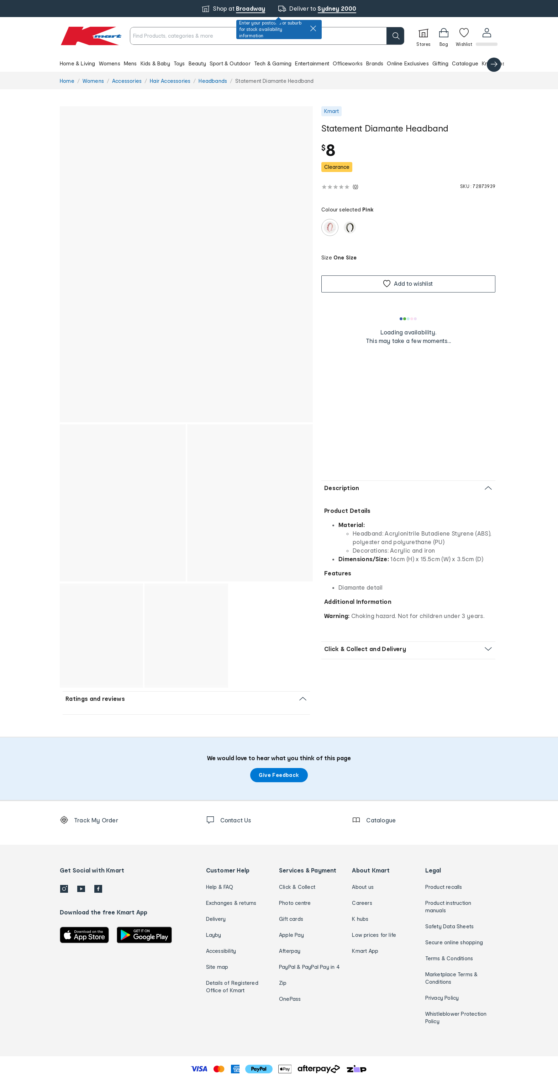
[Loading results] (408, 318)
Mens (130, 63)
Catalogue (465, 63)
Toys (179, 63)
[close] (313, 28)
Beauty (197, 63)
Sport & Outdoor (230, 63)
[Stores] (423, 35)
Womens (109, 63)
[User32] (486, 35)
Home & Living (77, 63)
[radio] (329, 227)
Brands (374, 63)
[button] (279, 63)
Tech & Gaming (273, 63)
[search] (395, 36)
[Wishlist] (463, 35)
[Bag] (443, 35)
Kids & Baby (155, 63)
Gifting (440, 63)
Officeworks (348, 63)
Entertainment (312, 63)
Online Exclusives (407, 63)
